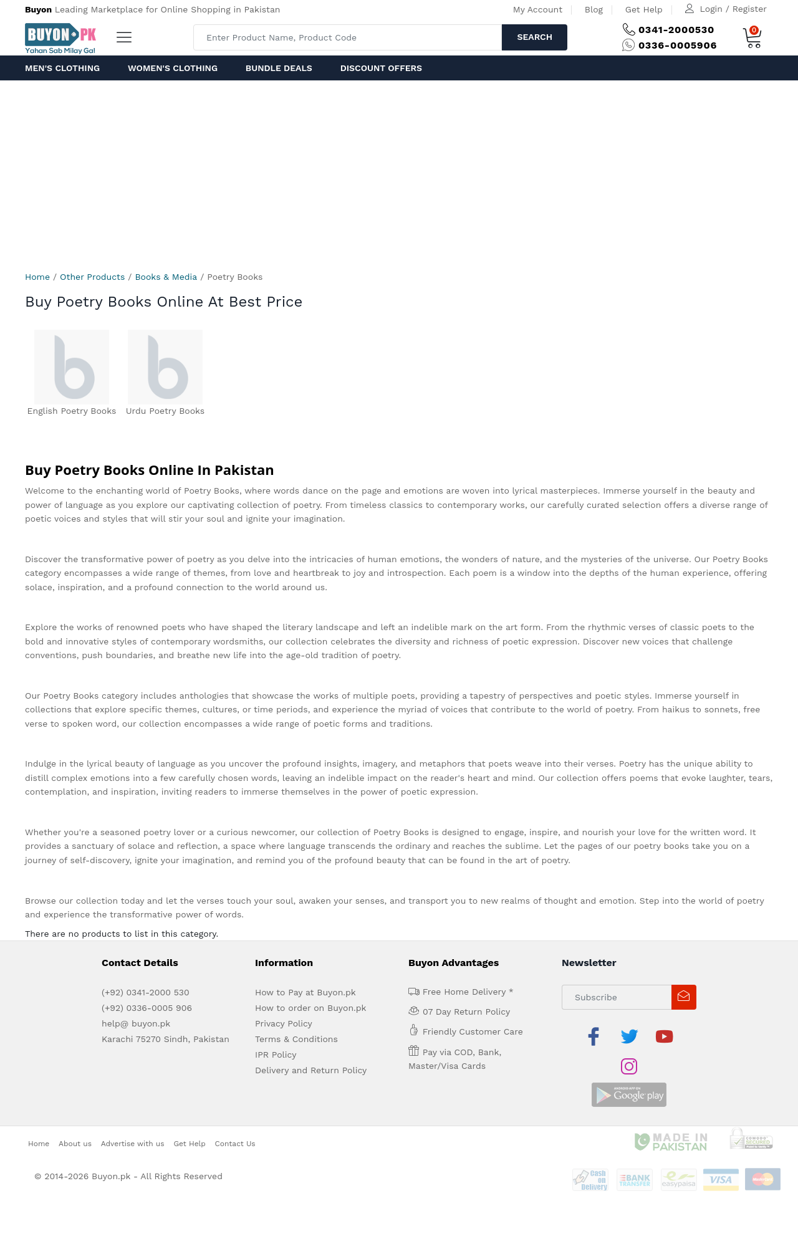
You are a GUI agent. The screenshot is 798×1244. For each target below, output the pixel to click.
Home (37, 277)
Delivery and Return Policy (311, 1070)
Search (534, 37)
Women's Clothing (173, 68)
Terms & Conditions (296, 1039)
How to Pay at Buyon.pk (305, 992)
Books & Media (166, 277)
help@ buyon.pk (136, 1023)
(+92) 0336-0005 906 (147, 1008)
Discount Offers (381, 68)
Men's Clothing (62, 68)
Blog (594, 9)
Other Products (92, 277)
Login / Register (733, 9)
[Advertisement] (399, 174)
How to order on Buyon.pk (311, 1008)
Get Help (644, 9)
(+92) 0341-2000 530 (146, 992)
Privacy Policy (283, 1023)
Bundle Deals (279, 68)
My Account (537, 9)
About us (75, 1113)
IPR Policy (275, 1055)
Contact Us (235, 1113)
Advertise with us (133, 1113)
